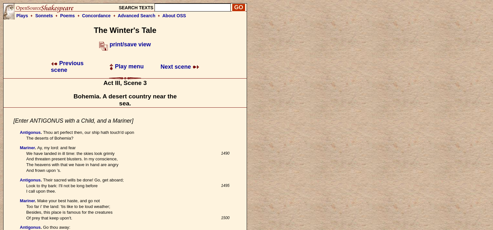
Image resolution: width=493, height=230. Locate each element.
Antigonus (30, 132)
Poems (67, 15)
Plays (22, 15)
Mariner (27, 147)
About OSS (174, 15)
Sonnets (44, 15)
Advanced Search (136, 15)
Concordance (96, 15)
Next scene (180, 67)
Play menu (126, 66)
